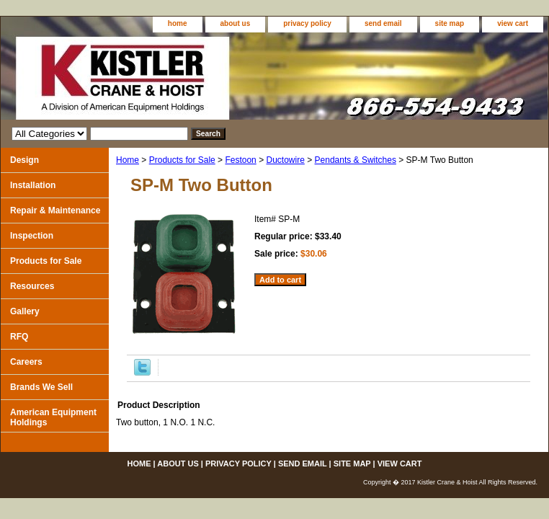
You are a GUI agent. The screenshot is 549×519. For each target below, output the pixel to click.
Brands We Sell (41, 387)
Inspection (31, 236)
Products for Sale (182, 160)
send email (383, 23)
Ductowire (285, 160)
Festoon (240, 160)
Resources (32, 286)
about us (235, 23)
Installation (32, 185)
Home (127, 160)
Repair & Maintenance (55, 210)
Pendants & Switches (355, 160)
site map (450, 23)
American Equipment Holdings (53, 417)
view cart (512, 23)
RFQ (19, 337)
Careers (26, 362)
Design (24, 160)
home (177, 23)
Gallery (25, 311)
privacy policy (307, 23)
